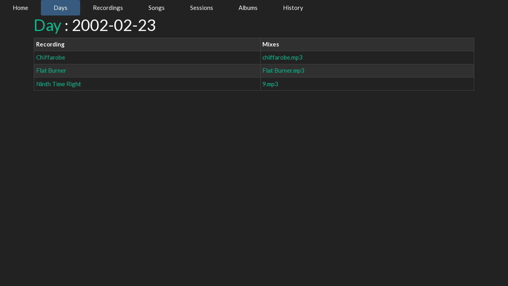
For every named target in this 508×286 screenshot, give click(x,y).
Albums (248, 7)
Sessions (201, 7)
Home (20, 7)
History (293, 7)
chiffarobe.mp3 (282, 57)
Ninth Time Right (58, 83)
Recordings (108, 7)
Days (60, 7)
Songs (156, 7)
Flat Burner (51, 70)
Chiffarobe (50, 57)
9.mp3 (270, 83)
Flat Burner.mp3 (283, 70)
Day (47, 25)
